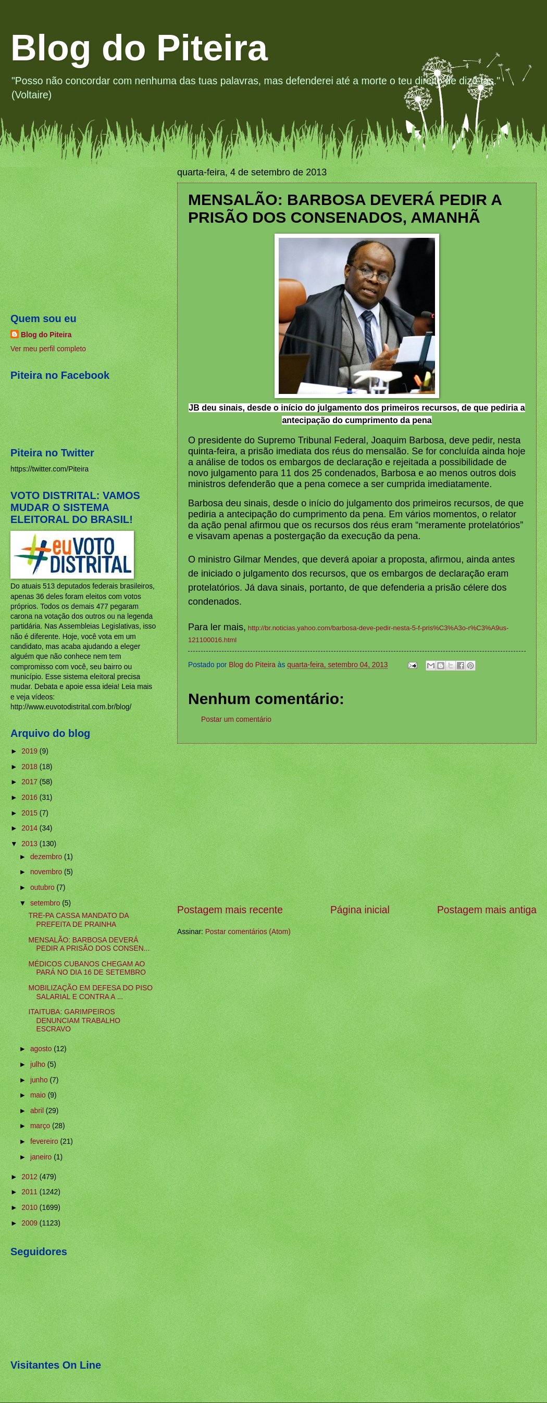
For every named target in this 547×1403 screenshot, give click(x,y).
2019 (30, 751)
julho (38, 1064)
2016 (30, 797)
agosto (42, 1049)
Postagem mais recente (230, 909)
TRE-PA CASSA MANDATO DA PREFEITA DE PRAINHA (78, 920)
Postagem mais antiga (487, 909)
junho (40, 1080)
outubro (43, 887)
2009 (30, 1223)
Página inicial (360, 909)
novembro (47, 872)
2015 (30, 813)
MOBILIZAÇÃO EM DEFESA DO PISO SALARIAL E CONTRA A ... (90, 992)
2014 (30, 828)
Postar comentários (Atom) (248, 932)
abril (38, 1111)
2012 (30, 1177)
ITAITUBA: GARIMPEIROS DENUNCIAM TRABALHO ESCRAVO (74, 1020)
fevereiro (45, 1141)
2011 (30, 1192)
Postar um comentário (236, 719)
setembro (46, 903)
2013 (30, 844)
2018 (30, 767)
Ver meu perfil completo (48, 349)
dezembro (47, 857)
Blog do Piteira (139, 48)
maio (39, 1095)
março (41, 1126)
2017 (30, 782)
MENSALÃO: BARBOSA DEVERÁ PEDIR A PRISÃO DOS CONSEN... (89, 944)
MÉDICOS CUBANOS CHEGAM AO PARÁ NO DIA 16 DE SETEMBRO (87, 968)
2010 (30, 1207)
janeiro (42, 1157)
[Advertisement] (356, 823)
